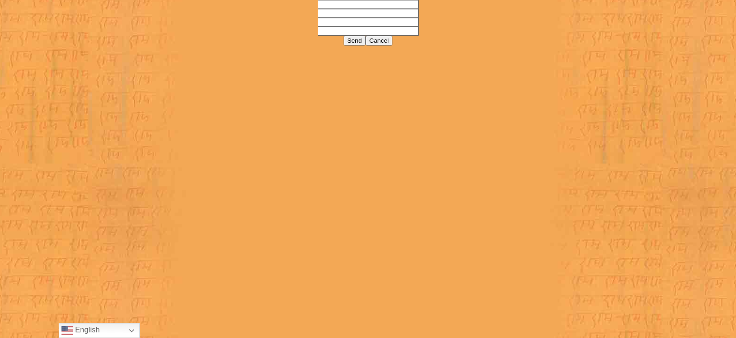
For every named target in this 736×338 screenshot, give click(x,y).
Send (354, 40)
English (80, 330)
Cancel (379, 40)
